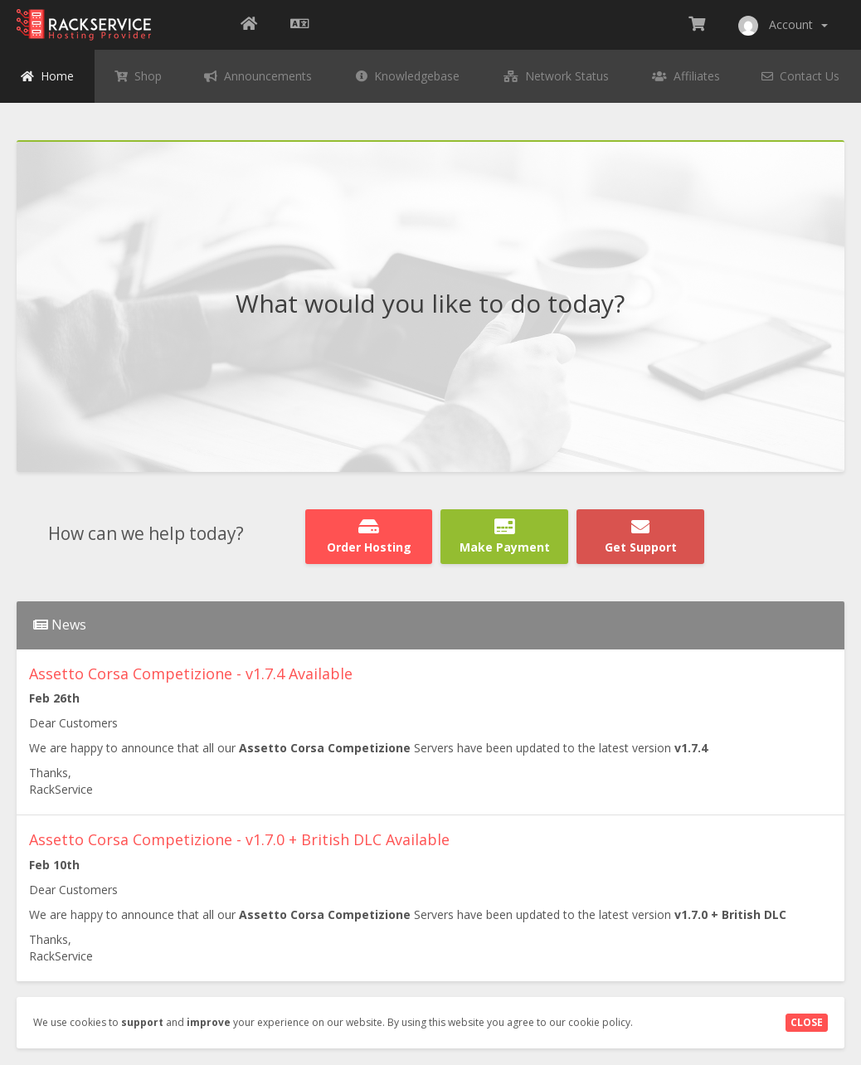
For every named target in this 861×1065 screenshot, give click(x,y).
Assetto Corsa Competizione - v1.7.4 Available (191, 673)
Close (806, 1022)
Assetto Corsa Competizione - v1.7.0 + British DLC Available (239, 839)
